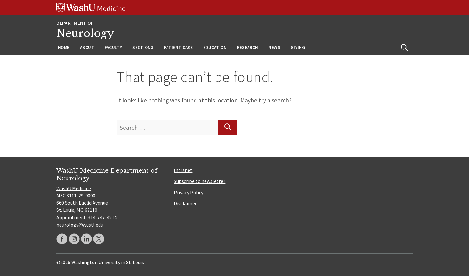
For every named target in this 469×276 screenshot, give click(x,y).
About (87, 47)
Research (247, 47)
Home (64, 47)
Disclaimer (185, 203)
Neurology (85, 33)
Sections (142, 47)
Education (215, 47)
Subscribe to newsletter (199, 181)
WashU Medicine (73, 188)
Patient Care (178, 47)
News (274, 47)
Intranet (183, 170)
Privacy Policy (188, 192)
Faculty (113, 47)
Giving (298, 47)
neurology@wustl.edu (79, 224)
